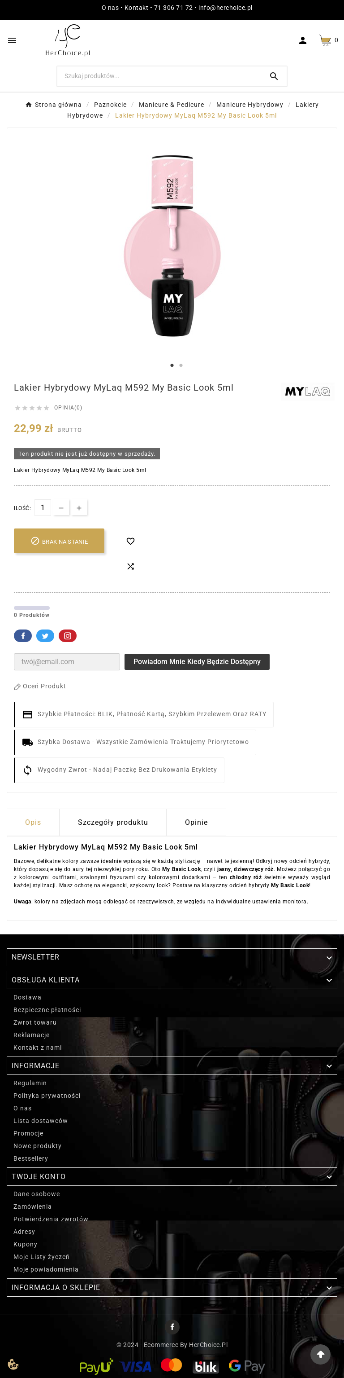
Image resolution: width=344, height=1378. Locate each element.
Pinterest (68, 636)
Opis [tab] (33, 822)
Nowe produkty (37, 1145)
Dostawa (27, 997)
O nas (110, 7)
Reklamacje (31, 1035)
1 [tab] (172, 365)
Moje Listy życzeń (41, 1256)
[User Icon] (303, 40)
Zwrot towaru (35, 1022)
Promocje (28, 1133)
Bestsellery (30, 1158)
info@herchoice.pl (225, 7)
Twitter (45, 636)
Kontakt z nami (37, 1047)
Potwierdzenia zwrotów (51, 1219)
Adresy (24, 1231)
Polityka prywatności (47, 1095)
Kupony (25, 1244)
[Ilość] (42, 507)
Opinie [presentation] (196, 822)
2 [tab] (180, 365)
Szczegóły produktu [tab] (113, 822)
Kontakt (137, 7)
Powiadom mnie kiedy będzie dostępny (197, 661)
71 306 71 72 (173, 7)
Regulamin (30, 1083)
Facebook (23, 636)
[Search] (274, 76)
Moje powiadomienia (46, 1269)
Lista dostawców (40, 1120)
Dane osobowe (36, 1193)
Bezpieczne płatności (47, 1009)
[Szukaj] (159, 75)
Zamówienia (32, 1206)
